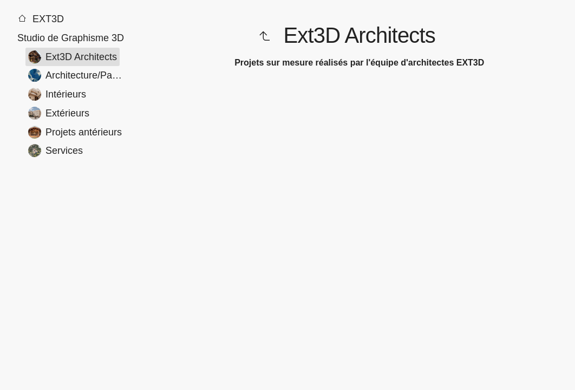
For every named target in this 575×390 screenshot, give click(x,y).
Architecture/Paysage (78, 75)
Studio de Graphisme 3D (70, 37)
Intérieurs (57, 94)
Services (55, 150)
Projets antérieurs (75, 132)
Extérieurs (58, 113)
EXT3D (40, 19)
